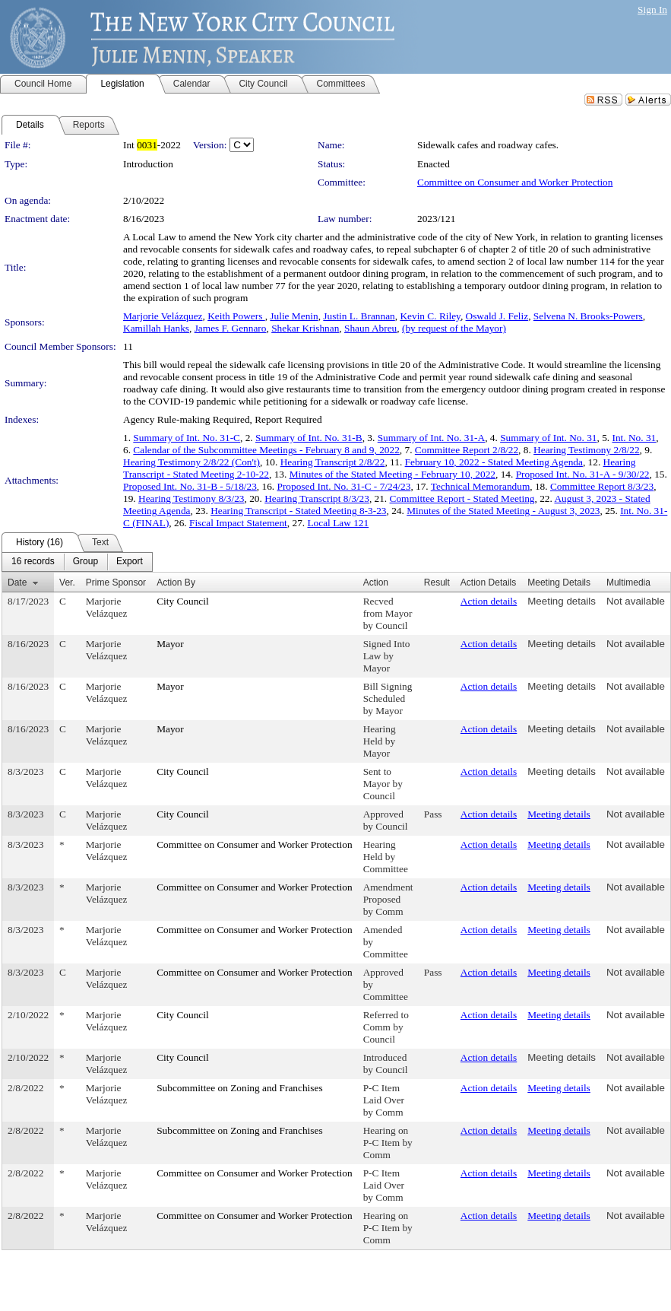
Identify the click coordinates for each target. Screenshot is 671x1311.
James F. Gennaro (231, 328)
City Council (183, 601)
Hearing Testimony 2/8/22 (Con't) (191, 462)
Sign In (652, 9)
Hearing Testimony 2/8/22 (586, 450)
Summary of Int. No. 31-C (186, 437)
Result (437, 582)
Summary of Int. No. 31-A (431, 437)
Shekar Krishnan (305, 328)
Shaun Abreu (370, 328)
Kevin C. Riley (430, 316)
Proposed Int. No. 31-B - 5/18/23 (190, 486)
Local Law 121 (338, 523)
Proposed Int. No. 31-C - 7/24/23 (344, 486)
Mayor (170, 643)
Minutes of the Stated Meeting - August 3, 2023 (503, 510)
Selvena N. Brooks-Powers (588, 316)
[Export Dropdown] (129, 562)
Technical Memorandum (480, 486)
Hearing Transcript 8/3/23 (316, 498)
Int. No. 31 (634, 437)
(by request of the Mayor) (454, 328)
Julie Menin (294, 316)
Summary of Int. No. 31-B (308, 437)
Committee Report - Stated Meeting (462, 498)
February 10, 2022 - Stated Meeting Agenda (494, 462)
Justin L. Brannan (358, 316)
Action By (176, 582)
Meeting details (561, 601)
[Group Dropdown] (85, 562)
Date (17, 582)
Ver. (67, 582)
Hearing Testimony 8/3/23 (191, 498)
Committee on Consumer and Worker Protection (514, 182)
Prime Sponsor (116, 582)
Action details (489, 601)
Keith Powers (236, 316)
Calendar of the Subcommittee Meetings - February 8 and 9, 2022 (266, 450)
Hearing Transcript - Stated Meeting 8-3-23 (298, 510)
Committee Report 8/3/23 (602, 486)
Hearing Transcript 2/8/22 (332, 462)
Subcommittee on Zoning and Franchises (239, 1088)
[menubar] (77, 562)
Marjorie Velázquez (162, 316)
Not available (635, 601)
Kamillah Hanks (156, 328)
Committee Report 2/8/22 (466, 450)
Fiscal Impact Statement (238, 523)
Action (375, 582)
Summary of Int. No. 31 (548, 437)
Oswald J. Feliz (497, 316)
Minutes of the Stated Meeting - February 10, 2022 (392, 474)
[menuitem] (33, 562)
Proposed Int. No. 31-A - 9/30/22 (583, 474)
